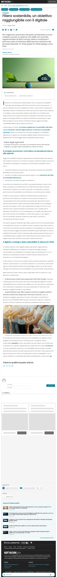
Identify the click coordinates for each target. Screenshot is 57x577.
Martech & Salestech (36, 9)
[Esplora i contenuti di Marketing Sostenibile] (28, 487)
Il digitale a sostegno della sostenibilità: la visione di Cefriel (23, 147)
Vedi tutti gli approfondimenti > (47, 537)
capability (14, 343)
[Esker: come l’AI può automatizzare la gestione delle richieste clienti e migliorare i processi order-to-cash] (28, 533)
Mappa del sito (28, 575)
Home (4, 25)
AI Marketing (5, 9)
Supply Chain (11, 25)
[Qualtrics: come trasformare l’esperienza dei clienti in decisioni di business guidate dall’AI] (28, 521)
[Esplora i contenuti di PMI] (40, 487)
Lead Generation (13, 9)
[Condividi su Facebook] (3, 29)
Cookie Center (31, 548)
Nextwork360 (7, 555)
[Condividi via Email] (11, 29)
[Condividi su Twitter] (8, 29)
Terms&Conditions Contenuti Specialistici (15, 548)
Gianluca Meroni (7, 52)
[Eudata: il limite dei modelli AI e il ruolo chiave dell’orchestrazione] (28, 527)
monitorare (49, 346)
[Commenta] (50, 385)
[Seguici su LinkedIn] (31, 542)
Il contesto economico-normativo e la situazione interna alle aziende (27, 144)
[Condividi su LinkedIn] (5, 29)
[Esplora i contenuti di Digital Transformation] (10, 487)
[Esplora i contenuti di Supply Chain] (8, 496)
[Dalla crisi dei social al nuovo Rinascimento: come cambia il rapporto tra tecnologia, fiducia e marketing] (28, 508)
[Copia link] (14, 29)
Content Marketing (24, 9)
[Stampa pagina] (16, 29)
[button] (4, 6)
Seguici (25, 543)
